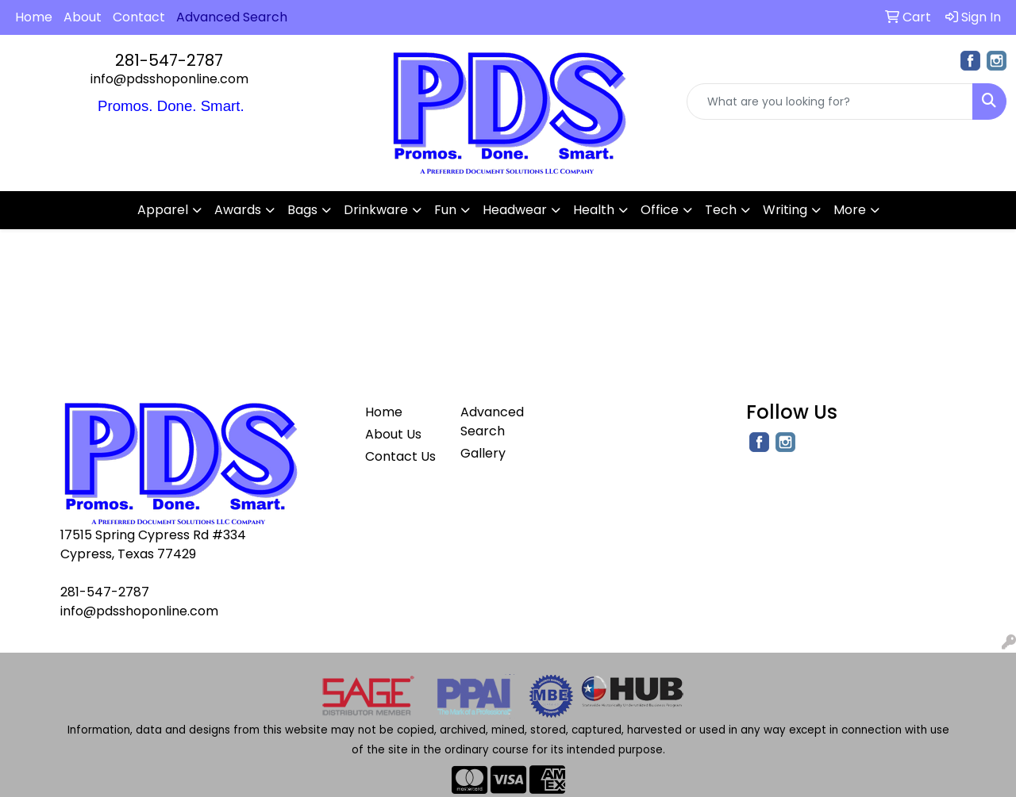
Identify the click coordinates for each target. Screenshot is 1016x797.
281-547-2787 (169, 60)
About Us (393, 434)
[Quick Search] (830, 101)
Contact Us (400, 456)
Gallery (483, 453)
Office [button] (660, 210)
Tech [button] (721, 210)
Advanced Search (492, 421)
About (83, 17)
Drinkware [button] (376, 210)
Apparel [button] (162, 210)
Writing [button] (785, 210)
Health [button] (593, 210)
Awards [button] (237, 210)
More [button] (849, 210)
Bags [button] (302, 210)
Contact (139, 17)
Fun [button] (445, 210)
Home (33, 17)
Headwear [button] (515, 210)
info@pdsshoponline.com (169, 79)
